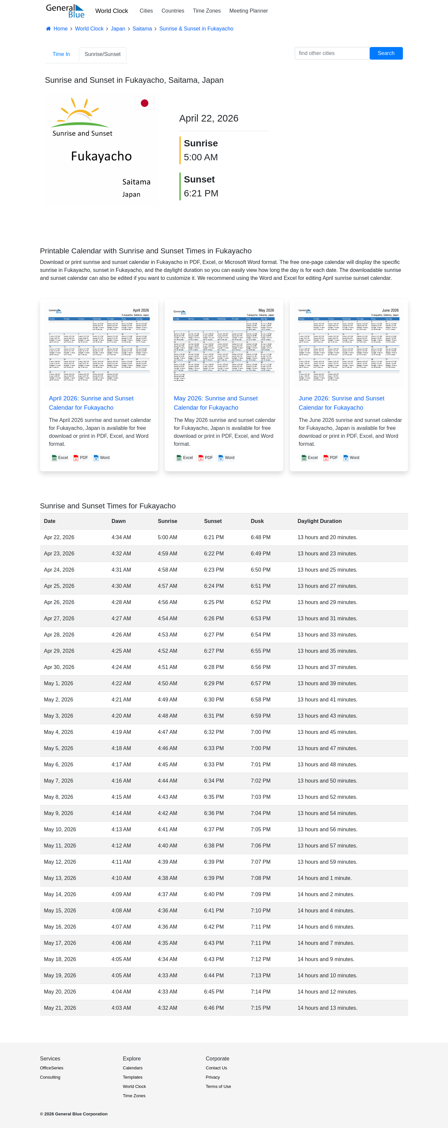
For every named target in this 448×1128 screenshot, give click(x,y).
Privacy (213, 1077)
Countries (172, 11)
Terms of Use (218, 1086)
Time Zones (207, 11)
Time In (61, 54)
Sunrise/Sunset (103, 54)
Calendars (133, 1067)
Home (56, 28)
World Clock (112, 10)
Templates (133, 1077)
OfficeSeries (52, 1067)
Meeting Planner (248, 11)
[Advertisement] (347, 139)
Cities (146, 11)
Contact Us (216, 1067)
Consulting (50, 1077)
